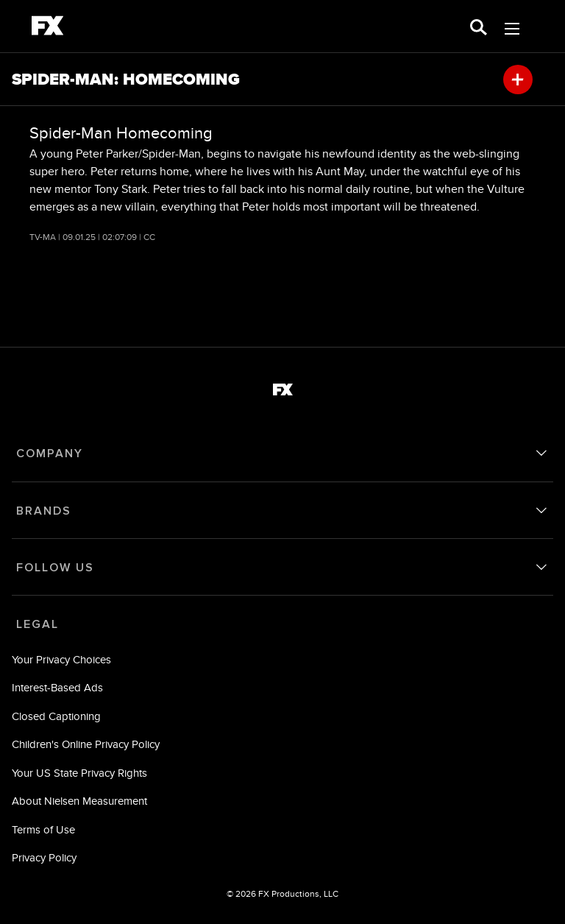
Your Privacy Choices (61, 659)
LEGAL (37, 624)
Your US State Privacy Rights (79, 772)
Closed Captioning (56, 716)
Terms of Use (43, 829)
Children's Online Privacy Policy (86, 744)
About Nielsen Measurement (79, 800)
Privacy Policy (44, 857)
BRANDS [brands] (43, 511)
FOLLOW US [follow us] (55, 568)
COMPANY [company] (49, 453)
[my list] (518, 79)
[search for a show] (478, 26)
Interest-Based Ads (57, 687)
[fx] (47, 28)
